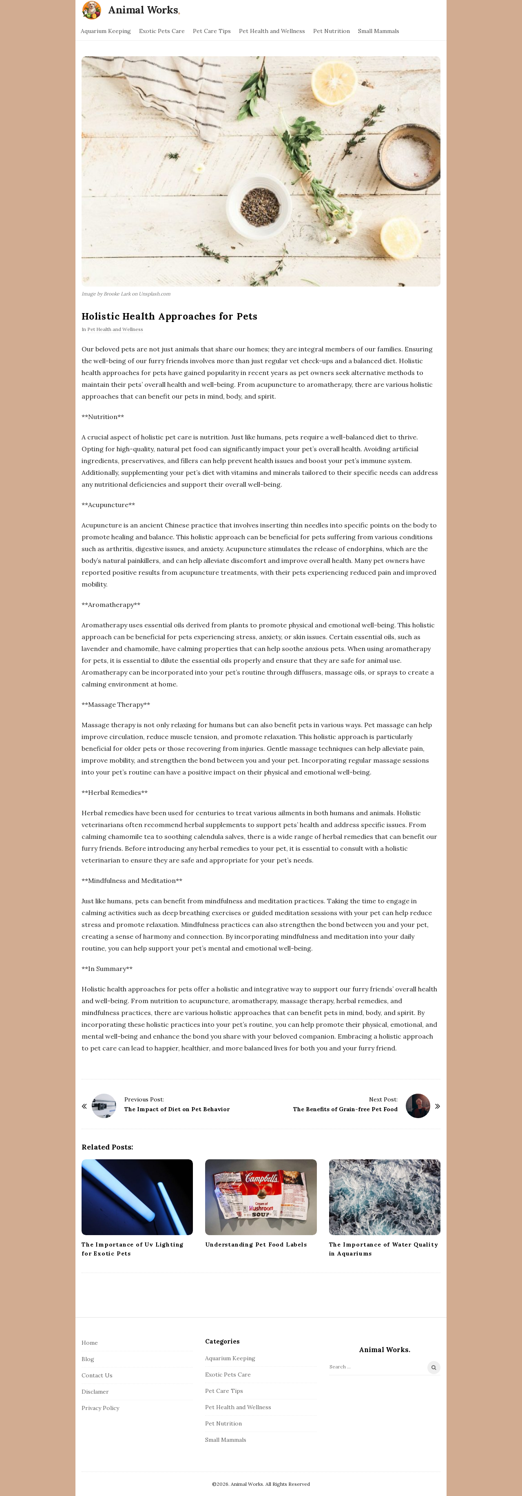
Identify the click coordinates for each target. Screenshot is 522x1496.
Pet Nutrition (331, 31)
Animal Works (143, 9)
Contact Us (97, 1375)
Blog (88, 1359)
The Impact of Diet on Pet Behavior (177, 1109)
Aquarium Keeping (106, 31)
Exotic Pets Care (162, 31)
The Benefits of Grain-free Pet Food (345, 1109)
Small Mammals (378, 31)
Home (90, 1342)
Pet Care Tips (212, 31)
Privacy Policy (100, 1408)
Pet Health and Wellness (272, 31)
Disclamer (95, 1391)
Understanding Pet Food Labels (256, 1244)
